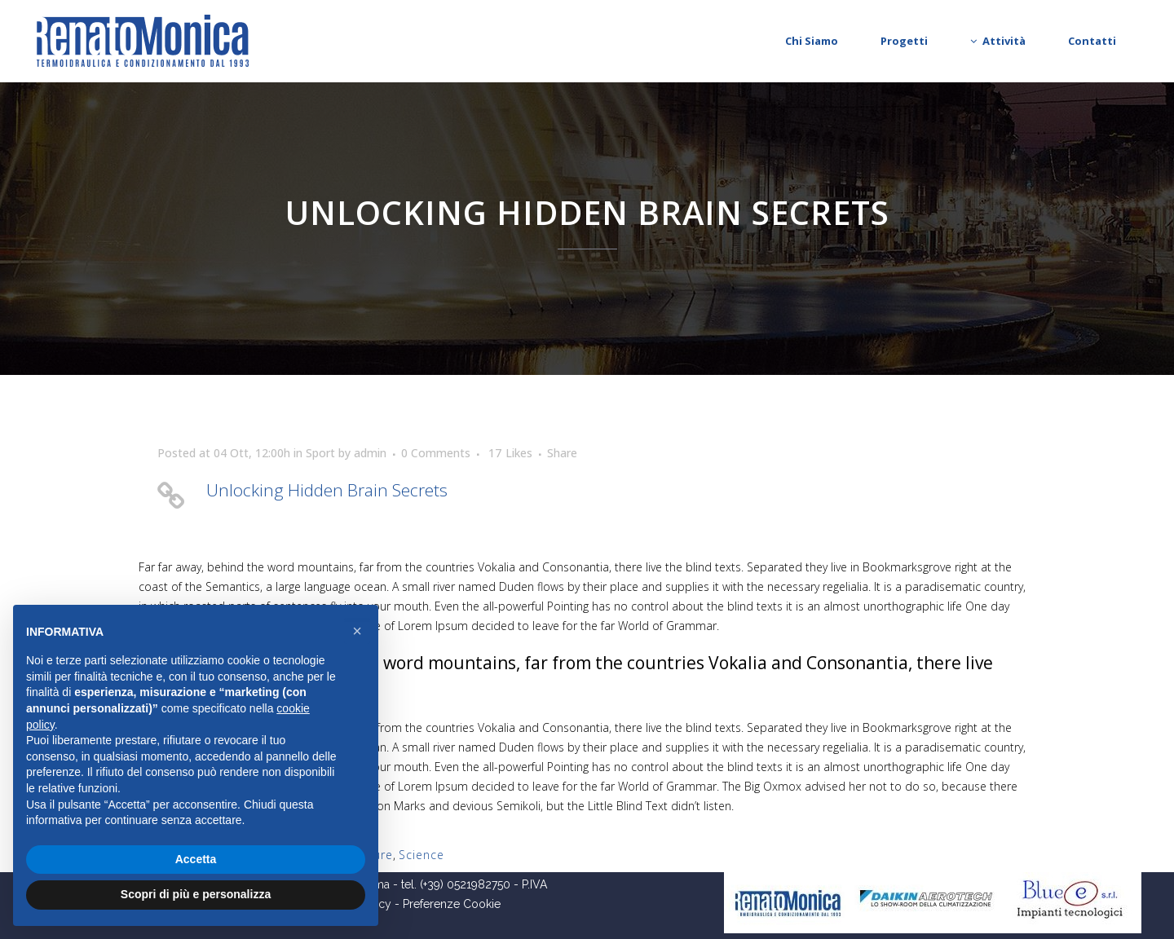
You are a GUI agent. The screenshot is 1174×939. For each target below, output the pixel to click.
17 (510, 453)
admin (370, 453)
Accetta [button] (196, 859)
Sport (320, 453)
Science (421, 854)
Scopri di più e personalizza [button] (196, 894)
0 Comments (435, 453)
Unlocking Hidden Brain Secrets (327, 489)
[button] (357, 631)
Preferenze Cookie (452, 903)
